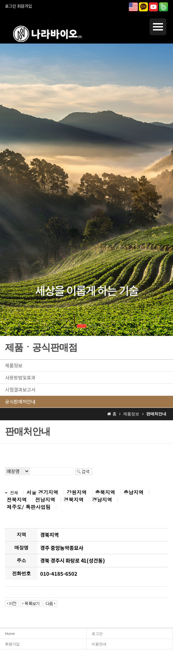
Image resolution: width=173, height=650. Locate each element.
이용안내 (99, 644)
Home (10, 634)
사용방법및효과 (20, 377)
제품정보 (13, 365)
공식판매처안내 (20, 401)
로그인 (10, 6)
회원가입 (24, 6)
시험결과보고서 (20, 389)
